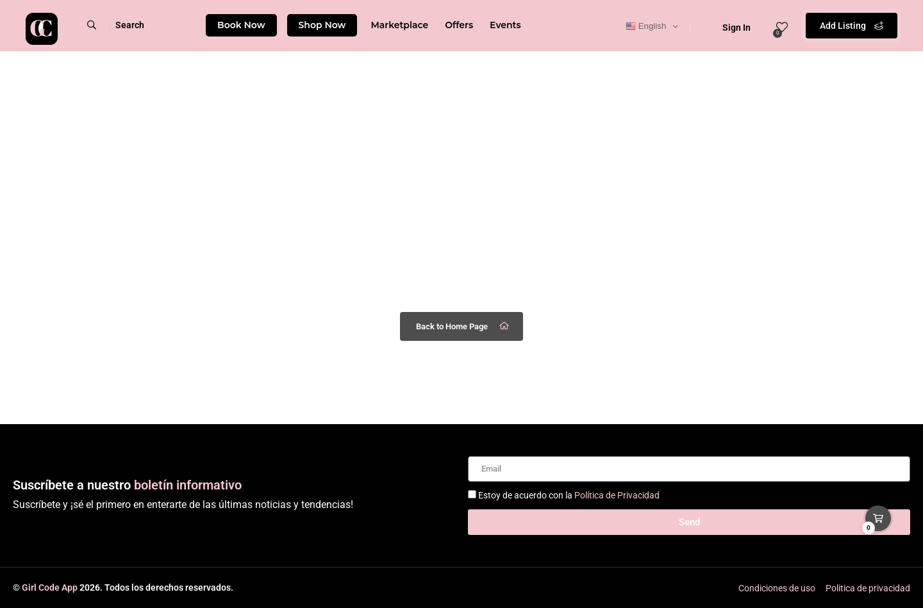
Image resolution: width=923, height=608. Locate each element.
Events (505, 25)
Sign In (728, 27)
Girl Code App (50, 587)
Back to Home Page (463, 326)
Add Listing (851, 26)
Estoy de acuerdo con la (569, 495)
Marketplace (399, 25)
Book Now (241, 25)
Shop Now (322, 25)
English (646, 26)
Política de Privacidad (617, 495)
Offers (459, 25)
